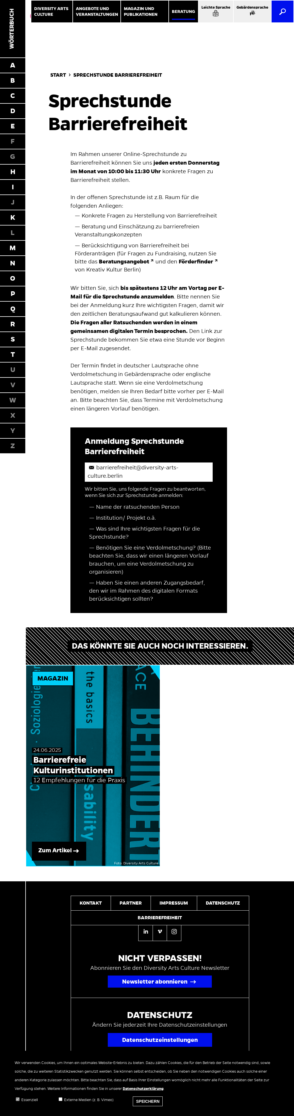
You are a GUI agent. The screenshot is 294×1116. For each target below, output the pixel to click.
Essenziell (29, 1104)
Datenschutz (223, 903)
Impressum (174, 903)
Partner (131, 903)
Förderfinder (196, 262)
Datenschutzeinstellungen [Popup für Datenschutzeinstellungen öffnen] (160, 1040)
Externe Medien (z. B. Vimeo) (89, 1104)
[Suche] (282, 11)
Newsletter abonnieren (154, 981)
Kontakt (91, 903)
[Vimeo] (160, 932)
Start (58, 75)
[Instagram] (174, 932)
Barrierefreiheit (160, 917)
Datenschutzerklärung (143, 1093)
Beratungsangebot (124, 262)
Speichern (148, 1105)
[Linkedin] (145, 933)
